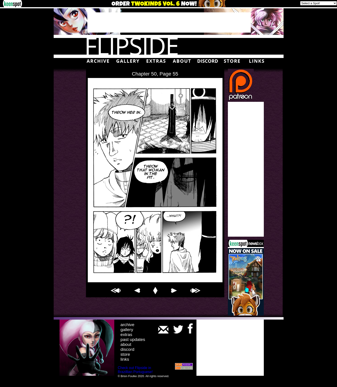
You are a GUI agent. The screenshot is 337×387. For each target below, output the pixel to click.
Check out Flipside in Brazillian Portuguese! (135, 370)
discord (127, 349)
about (126, 344)
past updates (133, 339)
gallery (127, 329)
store (125, 354)
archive (127, 324)
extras (126, 334)
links (125, 359)
